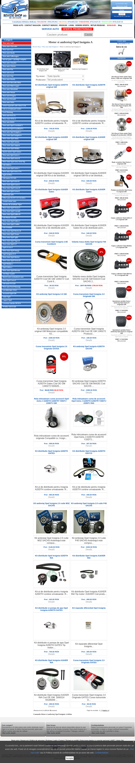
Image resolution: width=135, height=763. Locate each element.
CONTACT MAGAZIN (33, 25)
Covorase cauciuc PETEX (12, 303)
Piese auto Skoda (9, 53)
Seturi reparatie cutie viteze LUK (14, 106)
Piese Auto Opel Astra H (11, 158)
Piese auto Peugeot (9, 96)
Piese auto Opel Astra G (11, 155)
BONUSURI (111, 25)
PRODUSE (63, 25)
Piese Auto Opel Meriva (11, 257)
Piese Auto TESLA (9, 119)
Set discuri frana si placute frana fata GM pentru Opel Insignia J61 (121, 109)
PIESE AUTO (18, 25)
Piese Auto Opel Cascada (11, 211)
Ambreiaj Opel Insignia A (80, 68)
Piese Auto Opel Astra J (11, 168)
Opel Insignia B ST (9, 254)
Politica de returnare (37, 740)
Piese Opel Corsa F (9, 280)
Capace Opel (7, 300)
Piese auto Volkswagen (10, 56)
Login (55, 740)
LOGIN (71, 25)
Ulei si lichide (7, 228)
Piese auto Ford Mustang (11, 287)
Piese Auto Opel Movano (11, 270)
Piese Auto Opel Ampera (11, 145)
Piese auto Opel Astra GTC (12, 172)
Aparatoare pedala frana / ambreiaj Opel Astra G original (121, 335)
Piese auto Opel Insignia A (12, 132)
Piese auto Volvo (8, 102)
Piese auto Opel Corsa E (11, 191)
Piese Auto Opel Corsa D (11, 188)
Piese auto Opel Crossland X (13, 125)
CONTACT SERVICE (50, 25)
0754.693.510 (73, 22)
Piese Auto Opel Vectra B (11, 261)
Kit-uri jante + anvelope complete (14, 60)
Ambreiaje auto (8, 195)
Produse (49, 740)
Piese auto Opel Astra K (11, 181)
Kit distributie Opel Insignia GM (43, 69)
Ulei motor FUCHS (9, 178)
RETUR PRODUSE (98, 25)
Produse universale (9, 307)
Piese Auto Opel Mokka (11, 149)
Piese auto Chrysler (9, 63)
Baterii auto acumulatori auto (13, 277)
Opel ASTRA (7, 175)
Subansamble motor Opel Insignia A (62, 69)
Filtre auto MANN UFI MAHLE (14, 198)
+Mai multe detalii (8, 733)
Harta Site (120, 740)
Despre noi (24, 740)
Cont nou (127, 16)
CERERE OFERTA (82, 25)
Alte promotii (121, 86)
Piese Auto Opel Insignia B (12, 135)
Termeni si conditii (72, 740)
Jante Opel (6, 297)
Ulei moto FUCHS (9, 284)
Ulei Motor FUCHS (9, 218)
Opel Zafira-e (7, 267)
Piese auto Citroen (9, 66)
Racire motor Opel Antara (12, 152)
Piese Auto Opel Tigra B (11, 241)
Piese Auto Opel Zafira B (11, 214)
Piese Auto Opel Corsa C (11, 185)
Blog (120, 25)
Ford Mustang (8, 112)
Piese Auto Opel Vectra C (11, 208)
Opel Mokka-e (8, 264)
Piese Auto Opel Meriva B (12, 231)
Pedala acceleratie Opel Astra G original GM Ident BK (121, 194)
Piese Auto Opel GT (10, 244)
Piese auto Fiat (8, 69)
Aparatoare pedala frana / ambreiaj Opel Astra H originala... (121, 307)
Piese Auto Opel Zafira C (11, 221)
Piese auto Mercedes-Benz (12, 83)
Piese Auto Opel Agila (10, 237)
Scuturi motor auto (9, 201)
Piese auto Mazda (9, 79)
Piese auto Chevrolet (10, 46)
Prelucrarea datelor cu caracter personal (94, 740)
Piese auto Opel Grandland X (13, 129)
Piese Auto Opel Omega (11, 251)
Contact (61, 740)
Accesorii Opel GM (9, 294)
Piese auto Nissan (9, 93)
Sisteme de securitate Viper (12, 205)
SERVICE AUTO (51, 29)
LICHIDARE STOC (10, 290)
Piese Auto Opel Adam (10, 139)
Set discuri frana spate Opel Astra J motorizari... (121, 81)
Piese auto (15, 740)
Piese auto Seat (8, 50)
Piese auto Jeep (8, 76)
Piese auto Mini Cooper (11, 86)
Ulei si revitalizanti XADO (12, 109)
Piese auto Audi (8, 43)
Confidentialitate (101, 753)
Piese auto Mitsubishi (10, 89)
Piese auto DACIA (9, 116)
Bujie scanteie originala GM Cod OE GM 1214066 (121, 166)
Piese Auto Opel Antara (11, 142)
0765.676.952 (53, 22)
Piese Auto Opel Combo (11, 224)
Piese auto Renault (9, 99)
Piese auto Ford (8, 73)
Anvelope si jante (9, 274)
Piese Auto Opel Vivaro (11, 234)
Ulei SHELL (7, 165)
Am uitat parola (118, 16)
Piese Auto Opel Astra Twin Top (14, 162)
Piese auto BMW (9, 122)
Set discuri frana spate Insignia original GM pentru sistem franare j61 (121, 138)
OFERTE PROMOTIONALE (77, 29)
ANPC (112, 740)
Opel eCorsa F (8, 247)
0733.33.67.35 (95, 22)
